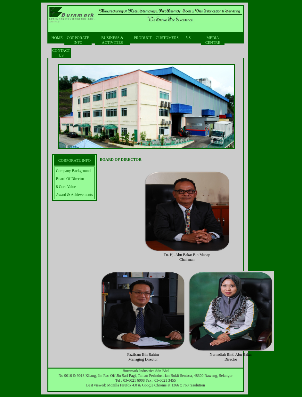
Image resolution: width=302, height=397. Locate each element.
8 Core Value (66, 186)
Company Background (73, 170)
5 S (188, 37)
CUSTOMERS (165, 37)
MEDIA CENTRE (212, 40)
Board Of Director (70, 178)
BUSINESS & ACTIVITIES (112, 40)
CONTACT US (61, 53)
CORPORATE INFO (78, 40)
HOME (56, 37)
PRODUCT (143, 37)
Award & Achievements (74, 194)
